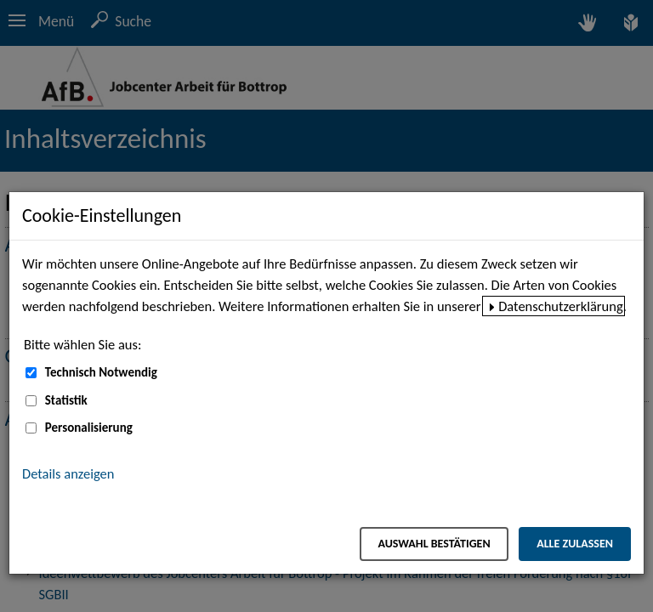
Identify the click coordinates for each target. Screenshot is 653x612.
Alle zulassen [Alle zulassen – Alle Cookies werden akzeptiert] (575, 543)
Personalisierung (89, 427)
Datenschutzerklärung (560, 306)
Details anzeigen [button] (68, 473)
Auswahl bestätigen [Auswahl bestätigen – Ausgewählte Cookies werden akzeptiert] (434, 543)
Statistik (66, 400)
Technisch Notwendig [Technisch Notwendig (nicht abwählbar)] (101, 372)
